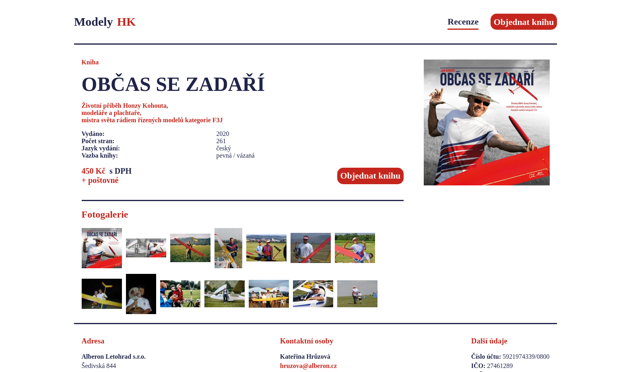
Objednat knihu (524, 21)
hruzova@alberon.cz (308, 365)
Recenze (462, 21)
